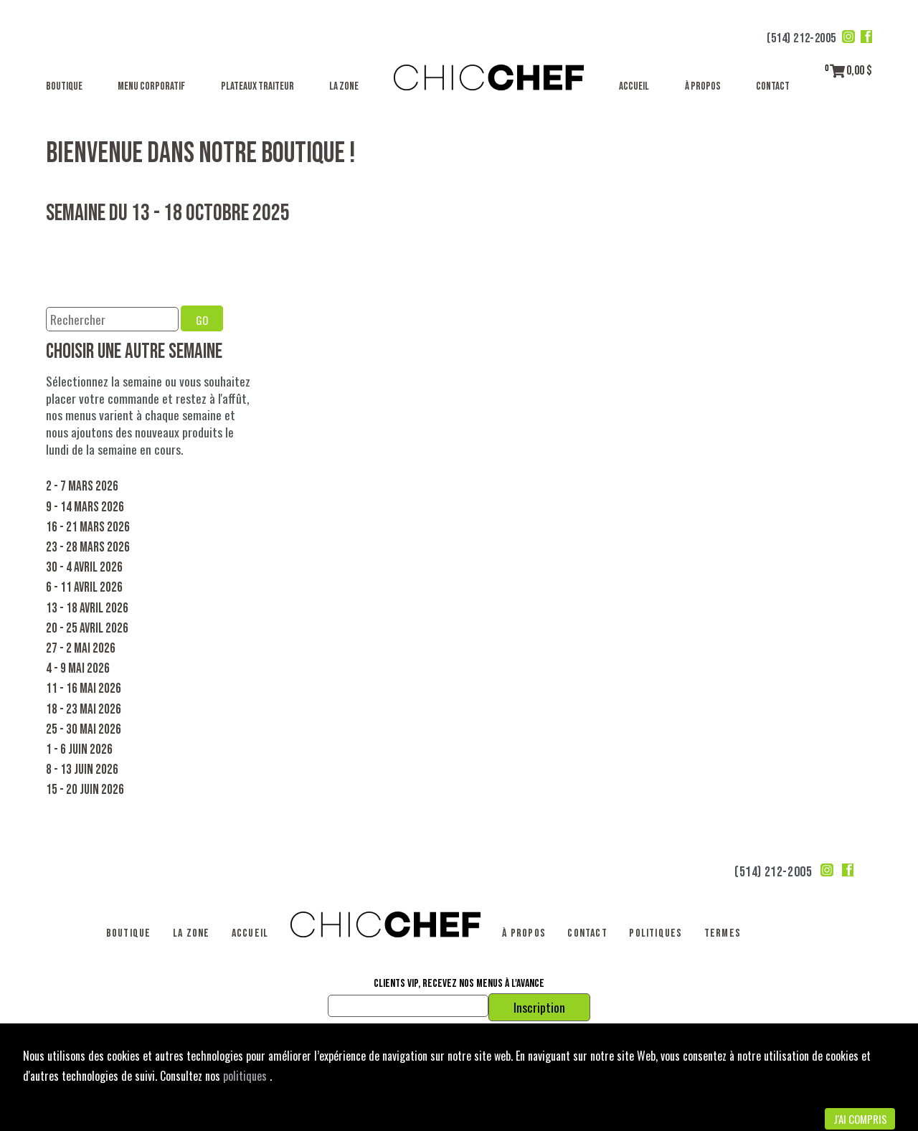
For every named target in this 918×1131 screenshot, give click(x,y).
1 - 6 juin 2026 (79, 750)
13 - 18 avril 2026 (87, 608)
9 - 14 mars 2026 (85, 507)
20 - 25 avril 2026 (87, 628)
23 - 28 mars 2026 (88, 547)
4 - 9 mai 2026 (78, 669)
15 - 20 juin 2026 (85, 790)
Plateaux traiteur (257, 86)
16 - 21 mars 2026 (88, 527)
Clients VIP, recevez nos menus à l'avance (459, 984)
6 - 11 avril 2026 (84, 587)
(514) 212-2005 (801, 38)
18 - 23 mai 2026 (83, 709)
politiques (246, 1075)
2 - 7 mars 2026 (82, 486)
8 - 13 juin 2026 (82, 770)
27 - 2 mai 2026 (80, 648)
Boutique (64, 86)
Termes (722, 933)
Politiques (655, 933)
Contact (773, 86)
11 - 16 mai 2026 (83, 689)
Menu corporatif (151, 86)
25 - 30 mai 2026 (83, 729)
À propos (703, 86)
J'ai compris (860, 1119)
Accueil (634, 86)
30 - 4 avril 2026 (84, 567)
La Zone (344, 86)
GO (202, 320)
